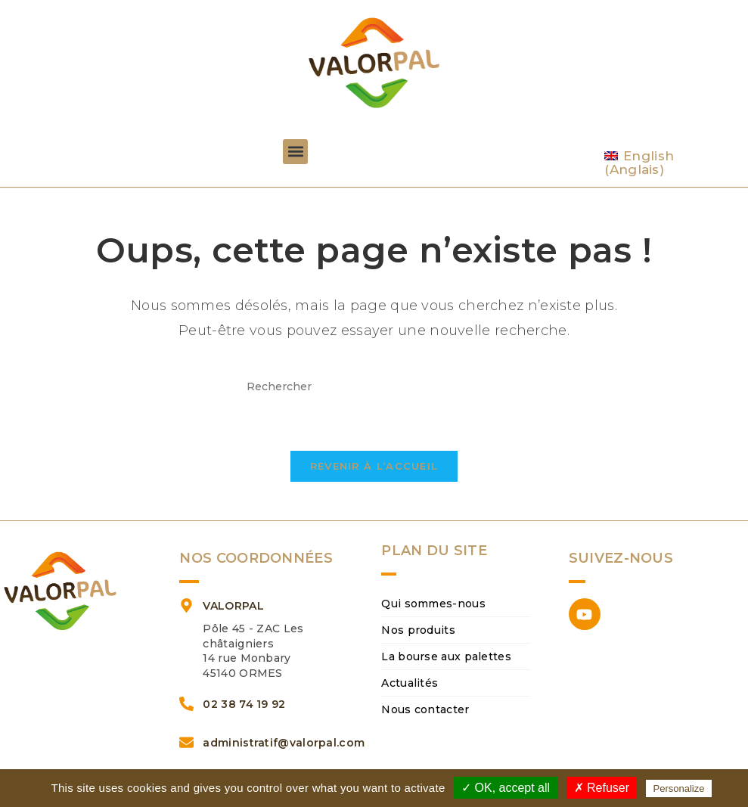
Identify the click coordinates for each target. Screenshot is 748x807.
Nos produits (418, 630)
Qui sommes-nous (433, 603)
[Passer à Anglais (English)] (669, 163)
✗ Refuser (601, 787)
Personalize (679, 788)
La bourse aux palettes (446, 656)
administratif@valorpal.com (284, 743)
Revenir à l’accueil (374, 466)
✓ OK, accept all (505, 787)
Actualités (409, 683)
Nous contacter (425, 709)
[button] (295, 151)
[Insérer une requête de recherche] (374, 387)
